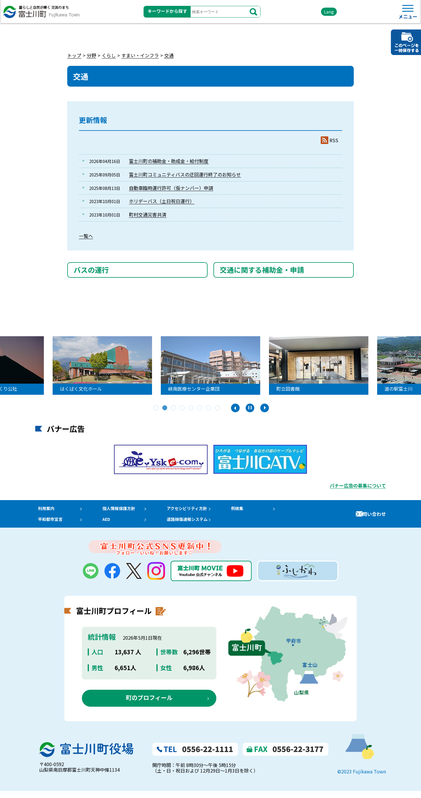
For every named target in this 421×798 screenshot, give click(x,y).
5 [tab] (191, 408)
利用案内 (44, 510)
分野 (91, 55)
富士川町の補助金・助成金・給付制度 (168, 160)
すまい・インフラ (140, 55)
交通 (169, 55)
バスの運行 (91, 270)
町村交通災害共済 (147, 214)
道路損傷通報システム (195, 524)
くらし (109, 55)
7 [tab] (209, 408)
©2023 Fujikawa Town (361, 778)
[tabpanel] (114, 365)
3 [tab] (174, 408)
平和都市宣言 (49, 524)
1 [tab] (156, 408)
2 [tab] (165, 408)
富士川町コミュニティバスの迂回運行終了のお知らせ (185, 174)
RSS (333, 140)
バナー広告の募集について (358, 485)
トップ (74, 55)
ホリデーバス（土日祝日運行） (161, 201)
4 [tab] (183, 408)
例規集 (248, 510)
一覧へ (86, 235)
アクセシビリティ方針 (195, 510)
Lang (304, 14)
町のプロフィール (149, 705)
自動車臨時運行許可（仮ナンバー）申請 (171, 187)
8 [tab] (218, 408)
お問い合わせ (372, 517)
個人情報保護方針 (122, 510)
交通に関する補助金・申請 (262, 270)
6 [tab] (200, 408)
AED (108, 524)
